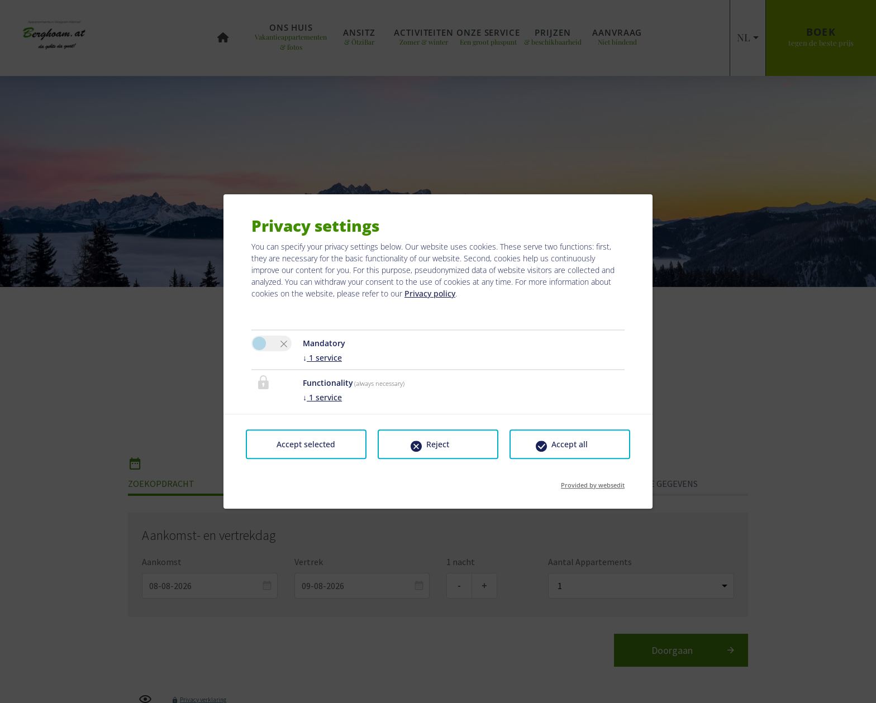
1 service (322, 357)
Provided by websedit (593, 481)
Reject (437, 444)
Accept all (569, 444)
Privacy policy (429, 293)
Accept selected (306, 444)
